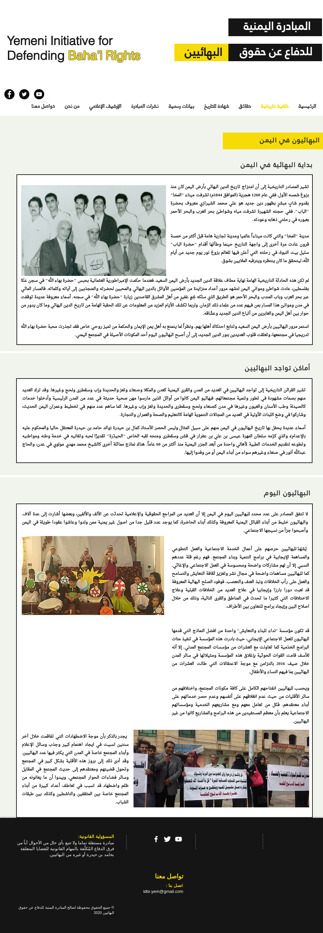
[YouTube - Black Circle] (39, 94)
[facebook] (156, 839)
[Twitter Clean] (167, 839)
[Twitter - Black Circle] (24, 94)
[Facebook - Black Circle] (9, 94)
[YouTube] (178, 839)
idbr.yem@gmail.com (163, 891)
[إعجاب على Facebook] (17, 78)
